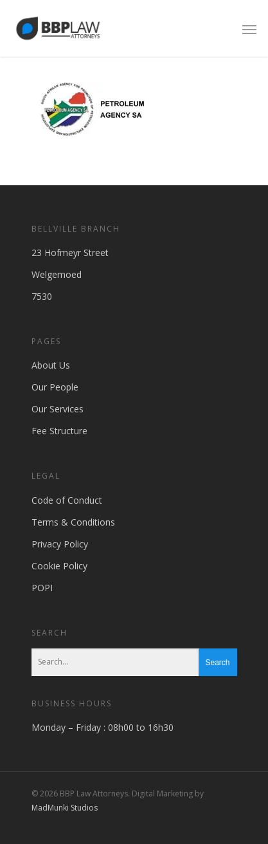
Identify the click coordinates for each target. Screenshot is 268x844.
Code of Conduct (66, 500)
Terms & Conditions (73, 522)
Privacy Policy (59, 544)
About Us (50, 365)
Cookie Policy (59, 566)
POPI (42, 588)
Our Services (57, 409)
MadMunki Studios (64, 807)
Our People (54, 387)
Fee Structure (59, 431)
